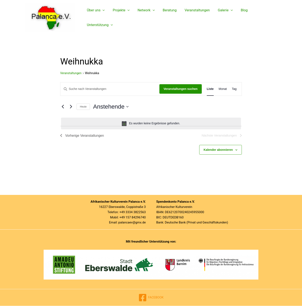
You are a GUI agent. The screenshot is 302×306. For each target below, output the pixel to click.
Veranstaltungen (192, 18)
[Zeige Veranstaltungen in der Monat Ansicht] (223, 89)
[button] (102, 17)
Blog (237, 18)
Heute (83, 106)
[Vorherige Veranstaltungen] (62, 106)
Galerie (219, 17)
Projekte (119, 17)
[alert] (151, 123)
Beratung (166, 18)
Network (143, 17)
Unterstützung (260, 17)
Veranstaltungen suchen (181, 89)
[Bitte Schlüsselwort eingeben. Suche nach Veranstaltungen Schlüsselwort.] (109, 89)
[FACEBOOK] (151, 298)
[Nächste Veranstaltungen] (70, 106)
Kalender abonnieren (218, 150)
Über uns (95, 17)
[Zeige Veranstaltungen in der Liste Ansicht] (210, 89)
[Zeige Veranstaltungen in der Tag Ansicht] (234, 89)
